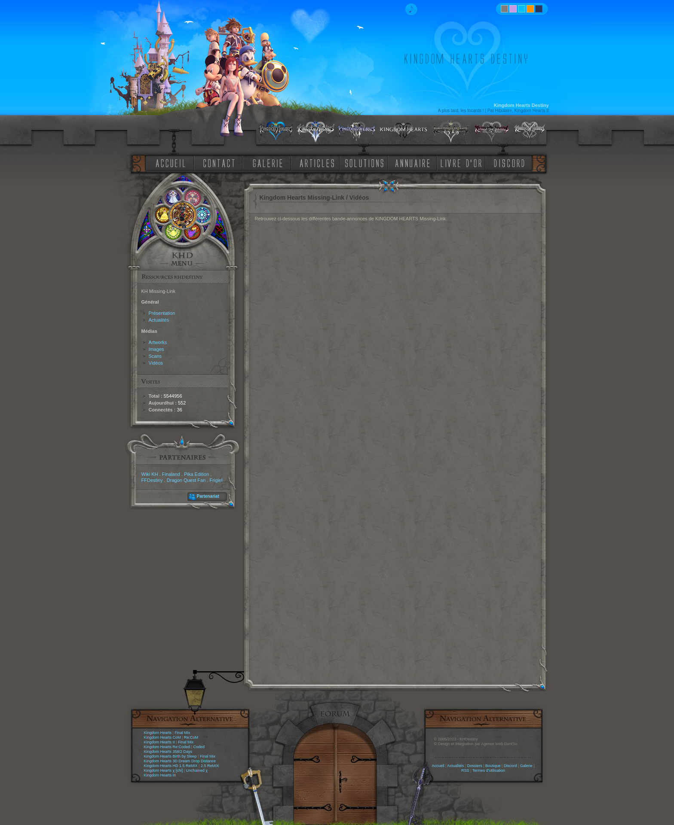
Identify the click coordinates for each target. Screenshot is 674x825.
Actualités (159, 320)
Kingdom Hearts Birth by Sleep (170, 756)
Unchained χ (197, 770)
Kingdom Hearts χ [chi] (163, 770)
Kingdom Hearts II (159, 742)
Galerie (526, 766)
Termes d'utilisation (488, 770)
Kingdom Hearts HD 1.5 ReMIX (171, 766)
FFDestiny (152, 480)
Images (156, 349)
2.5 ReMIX (210, 766)
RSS (465, 770)
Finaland (171, 474)
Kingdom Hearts (158, 733)
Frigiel (215, 480)
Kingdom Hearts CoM (162, 737)
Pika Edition (196, 474)
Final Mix (182, 733)
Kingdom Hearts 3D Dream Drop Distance (180, 761)
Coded (199, 747)
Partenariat (208, 496)
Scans (155, 356)
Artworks (158, 342)
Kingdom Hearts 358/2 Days (168, 751)
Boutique (493, 766)
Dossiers (474, 766)
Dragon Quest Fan (186, 480)
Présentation (162, 313)
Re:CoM (191, 737)
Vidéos (156, 362)
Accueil (438, 766)
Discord (510, 766)
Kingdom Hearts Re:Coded (167, 747)
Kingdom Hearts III (160, 775)
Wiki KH (149, 474)
